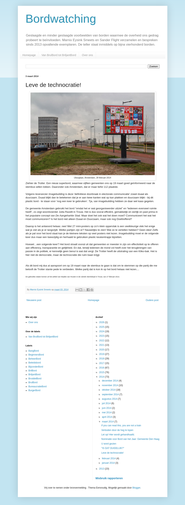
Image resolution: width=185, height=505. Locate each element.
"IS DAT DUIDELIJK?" (112, 448)
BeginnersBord (36, 354)
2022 (102, 340)
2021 (102, 345)
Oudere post (152, 300)
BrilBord (33, 370)
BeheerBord (35, 358)
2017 (102, 363)
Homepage (29, 55)
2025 (102, 327)
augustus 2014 (110, 399)
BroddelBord (35, 378)
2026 (102, 322)
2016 (102, 367)
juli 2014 (106, 403)
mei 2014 (107, 412)
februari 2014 (109, 458)
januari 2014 (108, 463)
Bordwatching (61, 18)
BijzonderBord (36, 366)
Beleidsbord (35, 362)
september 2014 (110, 394)
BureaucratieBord (38, 386)
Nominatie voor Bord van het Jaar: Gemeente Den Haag (130, 439)
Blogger (136, 487)
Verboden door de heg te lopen (117, 430)
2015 (102, 372)
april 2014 (107, 417)
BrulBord (33, 382)
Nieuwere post (34, 300)
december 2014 (110, 380)
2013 (102, 468)
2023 (102, 336)
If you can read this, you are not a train (121, 425)
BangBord (34, 350)
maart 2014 (108, 421)
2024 (102, 331)
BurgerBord (34, 390)
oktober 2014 (109, 389)
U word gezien (108, 443)
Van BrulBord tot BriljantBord (59, 55)
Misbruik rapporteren (109, 478)
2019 (102, 354)
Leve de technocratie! (112, 452)
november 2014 (110, 385)
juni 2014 (107, 408)
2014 (102, 376)
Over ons (87, 55)
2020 (102, 349)
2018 (102, 358)
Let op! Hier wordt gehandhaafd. (118, 434)
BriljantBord (35, 374)
